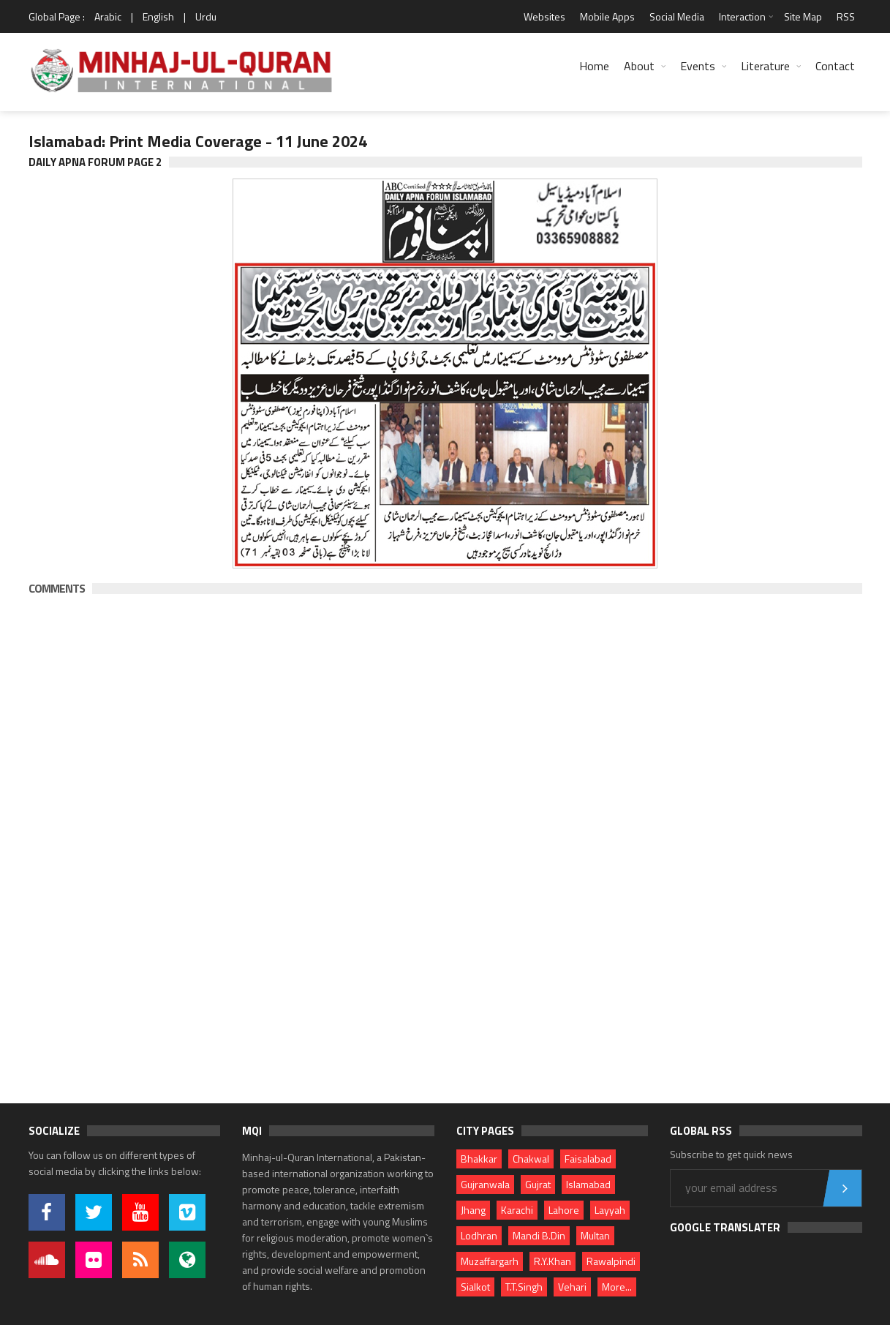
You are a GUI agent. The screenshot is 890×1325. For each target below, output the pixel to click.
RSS (846, 16)
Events (697, 66)
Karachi (517, 1209)
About (639, 66)
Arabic (107, 16)
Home (594, 66)
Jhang (473, 1209)
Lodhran (479, 1235)
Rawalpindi (611, 1261)
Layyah (610, 1209)
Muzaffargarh (489, 1261)
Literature (765, 66)
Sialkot (475, 1286)
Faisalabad (588, 1158)
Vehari (572, 1286)
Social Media (676, 16)
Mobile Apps (607, 16)
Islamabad (588, 1184)
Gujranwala (485, 1184)
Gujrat (538, 1184)
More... (617, 1286)
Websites (544, 16)
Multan (595, 1235)
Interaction (742, 16)
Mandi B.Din (539, 1235)
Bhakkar (479, 1158)
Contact (835, 66)
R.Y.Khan (552, 1261)
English (158, 16)
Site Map (803, 16)
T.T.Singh (524, 1286)
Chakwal (531, 1158)
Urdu (205, 16)
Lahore (563, 1209)
